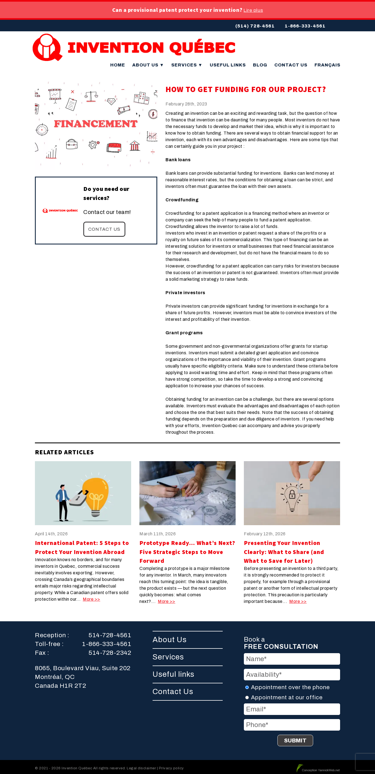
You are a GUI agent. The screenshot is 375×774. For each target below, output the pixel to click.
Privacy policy (171, 765)
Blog (260, 62)
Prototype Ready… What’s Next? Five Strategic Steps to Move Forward (187, 549)
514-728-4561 (110, 632)
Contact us (104, 226)
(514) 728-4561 (255, 26)
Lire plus (253, 10)
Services (187, 62)
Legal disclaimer (141, 765)
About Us (148, 62)
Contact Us (290, 62)
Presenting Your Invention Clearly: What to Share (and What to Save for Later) (284, 549)
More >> (91, 596)
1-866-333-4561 (305, 26)
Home (117, 62)
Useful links (228, 62)
